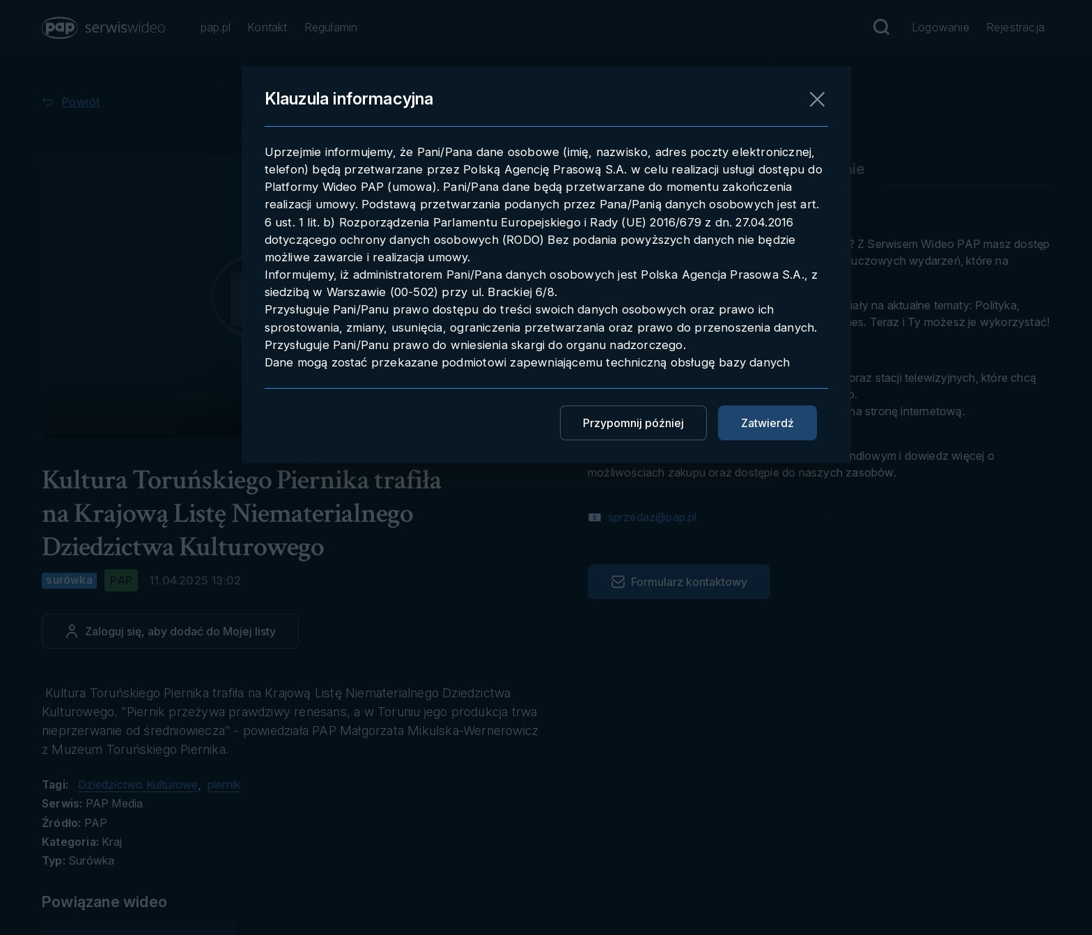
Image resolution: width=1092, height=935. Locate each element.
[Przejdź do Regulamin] (331, 28)
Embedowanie (814, 169)
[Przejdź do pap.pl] (215, 28)
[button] (104, 28)
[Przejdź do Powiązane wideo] (119, 901)
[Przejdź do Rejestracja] (1015, 28)
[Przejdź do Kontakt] (267, 28)
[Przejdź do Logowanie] (940, 28)
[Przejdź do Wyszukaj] (880, 27)
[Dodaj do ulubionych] (170, 631)
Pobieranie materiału (661, 169)
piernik (224, 784)
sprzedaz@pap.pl (650, 517)
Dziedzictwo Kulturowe (138, 784)
